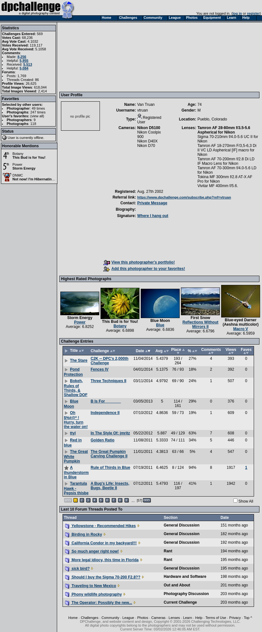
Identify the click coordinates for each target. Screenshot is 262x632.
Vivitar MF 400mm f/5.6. (218, 186)
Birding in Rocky (83, 534)
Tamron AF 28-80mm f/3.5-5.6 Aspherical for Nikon (224, 130)
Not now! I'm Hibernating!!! (34, 179)
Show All (245, 501)
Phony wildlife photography (93, 594)
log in (237, 13)
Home (73, 618)
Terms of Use (216, 618)
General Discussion (181, 525)
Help (199, 618)
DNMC (17, 175)
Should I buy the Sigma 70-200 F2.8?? (102, 577)
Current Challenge (180, 602)
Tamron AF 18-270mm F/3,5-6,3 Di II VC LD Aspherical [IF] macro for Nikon (227, 150)
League (128, 618)
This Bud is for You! (28, 157)
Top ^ (248, 618)
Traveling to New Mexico (90, 586)
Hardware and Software (185, 576)
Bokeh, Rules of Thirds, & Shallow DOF (75, 388)
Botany (17, 154)
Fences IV (100, 369)
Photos (142, 618)
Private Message (152, 203)
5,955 (23, 60)
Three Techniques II (108, 381)
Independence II (105, 412)
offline (38, 138)
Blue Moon (160, 320)
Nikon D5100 (148, 128)
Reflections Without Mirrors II (201, 324)
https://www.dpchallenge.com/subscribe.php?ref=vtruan (184, 197)
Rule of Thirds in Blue (110, 467)
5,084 (23, 68)
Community (110, 618)
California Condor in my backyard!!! (101, 543)
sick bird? (77, 568)
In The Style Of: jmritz (110, 433)
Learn (187, 618)
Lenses (174, 618)
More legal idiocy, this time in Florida (101, 560)
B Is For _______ (106, 401)
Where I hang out (152, 216)
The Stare (78, 360)
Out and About (177, 585)
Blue (160, 325)
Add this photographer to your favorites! (144, 268)
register (253, 13)
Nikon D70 (146, 145)
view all (37, 116)
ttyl (73, 433)
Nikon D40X (147, 141)
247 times (38, 112)
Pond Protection (73, 372)
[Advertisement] (94, 57)
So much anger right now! (92, 551)
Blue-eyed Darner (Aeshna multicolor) (241, 322)
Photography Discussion (186, 594)
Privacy (235, 618)
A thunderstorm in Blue (76, 472)
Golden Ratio (103, 440)
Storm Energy (23, 168)
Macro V (240, 329)
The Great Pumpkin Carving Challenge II (109, 453)
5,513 (27, 64)
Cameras (158, 618)
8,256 (22, 57)
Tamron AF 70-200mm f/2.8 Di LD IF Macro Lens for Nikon (226, 161)
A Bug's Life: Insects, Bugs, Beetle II (110, 485)
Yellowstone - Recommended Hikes (100, 526)
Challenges (89, 618)
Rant (168, 551)
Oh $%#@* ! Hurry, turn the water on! (76, 419)
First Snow (200, 318)
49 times (38, 108)
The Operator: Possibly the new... (98, 602)
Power (17, 164)
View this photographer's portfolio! (139, 262)
